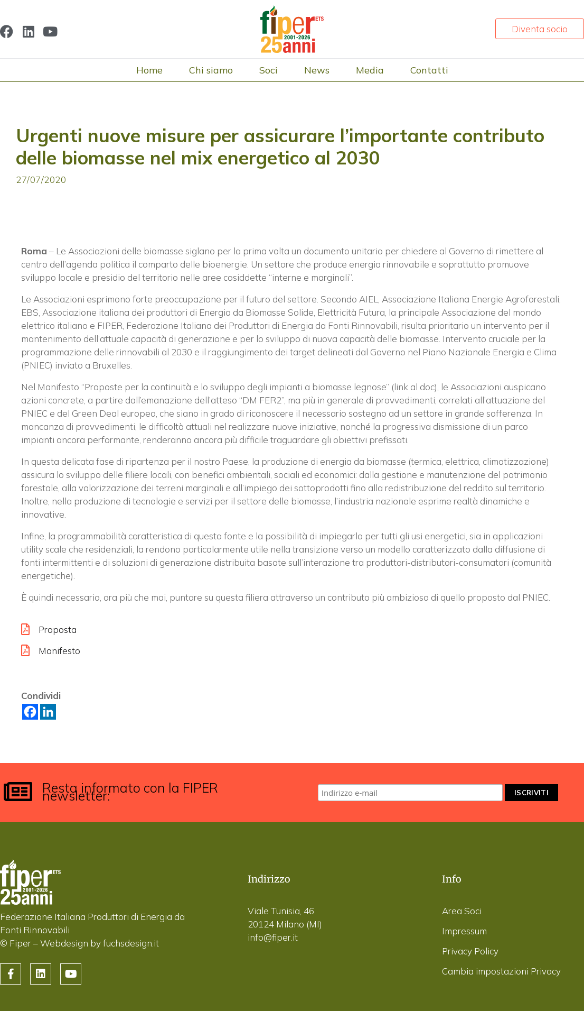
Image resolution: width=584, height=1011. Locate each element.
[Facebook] (30, 712)
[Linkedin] (48, 712)
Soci (268, 70)
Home (149, 70)
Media (370, 70)
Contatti (429, 70)
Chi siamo (211, 70)
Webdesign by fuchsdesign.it (99, 943)
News (316, 70)
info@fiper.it (273, 937)
